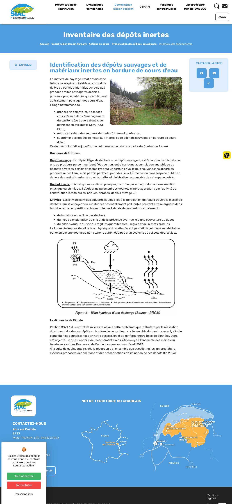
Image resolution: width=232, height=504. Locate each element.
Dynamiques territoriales (94, 6)
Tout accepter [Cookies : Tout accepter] (24, 476)
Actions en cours (99, 43)
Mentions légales (159, 495)
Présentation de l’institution (66, 6)
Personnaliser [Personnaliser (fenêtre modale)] (24, 494)
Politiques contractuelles (166, 6)
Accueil (44, 43)
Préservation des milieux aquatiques (134, 43)
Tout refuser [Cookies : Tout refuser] (24, 485)
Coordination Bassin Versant (123, 6)
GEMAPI (145, 6)
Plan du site (181, 495)
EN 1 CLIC (23, 64)
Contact (198, 495)
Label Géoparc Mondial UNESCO (195, 6)
